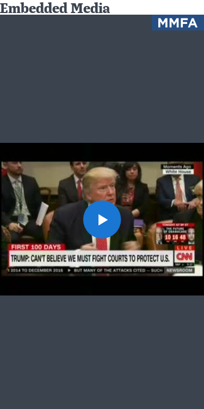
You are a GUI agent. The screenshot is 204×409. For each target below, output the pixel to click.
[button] (102, 219)
